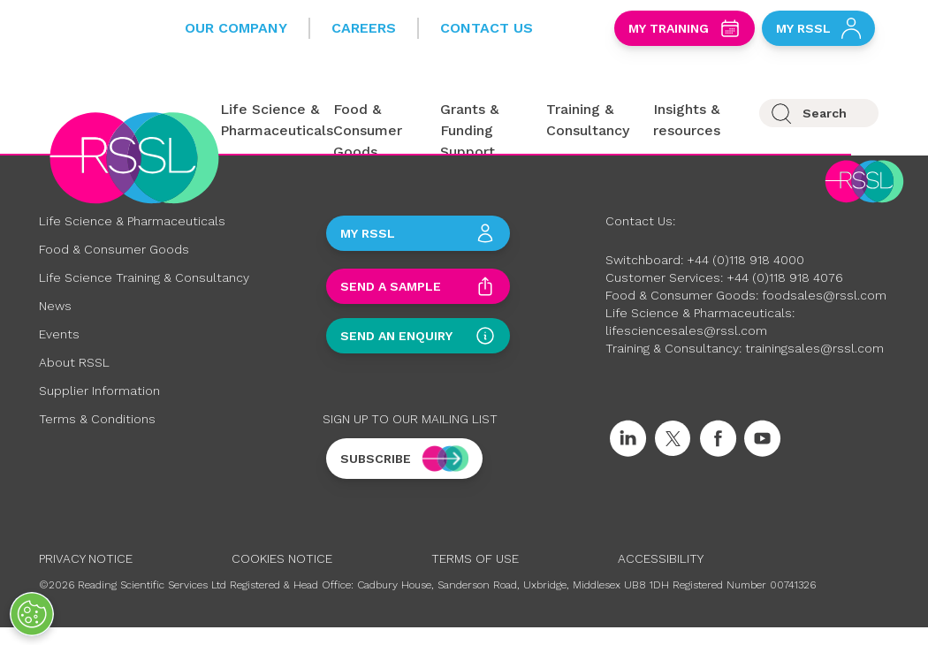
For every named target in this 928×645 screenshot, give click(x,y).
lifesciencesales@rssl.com (686, 330)
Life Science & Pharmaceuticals (132, 221)
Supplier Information (99, 390)
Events (59, 334)
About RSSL (74, 362)
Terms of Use (475, 558)
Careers (363, 27)
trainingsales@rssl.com (814, 348)
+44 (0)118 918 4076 (784, 277)
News (55, 306)
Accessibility (661, 558)
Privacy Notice (86, 558)
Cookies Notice (282, 558)
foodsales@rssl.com (824, 295)
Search (824, 113)
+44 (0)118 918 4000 (745, 260)
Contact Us (486, 27)
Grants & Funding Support (469, 130)
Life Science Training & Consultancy (144, 277)
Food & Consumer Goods (367, 130)
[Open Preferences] (32, 614)
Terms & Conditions (97, 419)
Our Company (236, 27)
